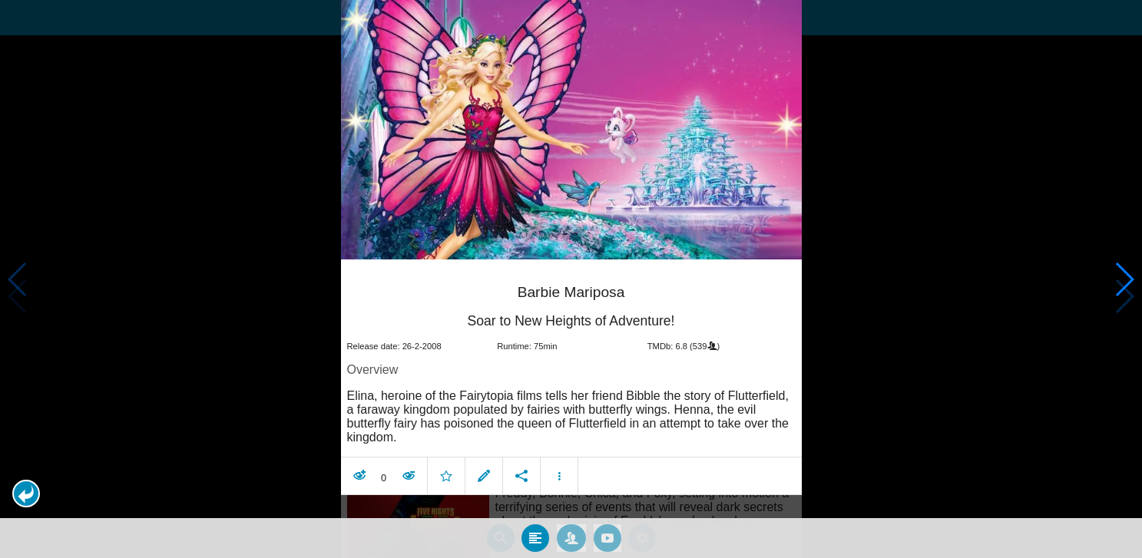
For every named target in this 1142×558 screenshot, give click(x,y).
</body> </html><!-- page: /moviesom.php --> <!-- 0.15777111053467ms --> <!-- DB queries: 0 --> (571, 279)
